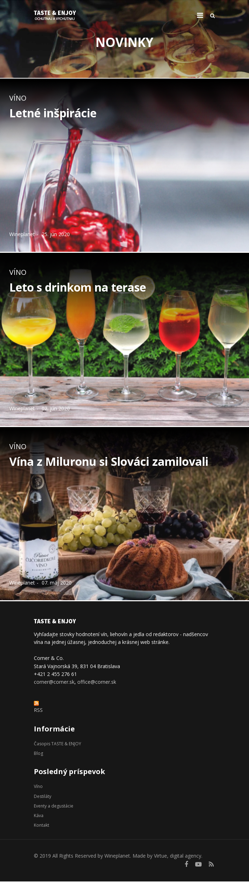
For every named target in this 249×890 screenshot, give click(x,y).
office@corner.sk (96, 681)
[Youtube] (198, 864)
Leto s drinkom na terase (77, 287)
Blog (38, 753)
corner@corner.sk (54, 681)
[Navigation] (200, 15)
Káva (38, 815)
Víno (17, 98)
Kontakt (41, 825)
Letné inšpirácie (53, 113)
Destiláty (42, 796)
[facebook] (186, 864)
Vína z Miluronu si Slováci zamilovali (108, 461)
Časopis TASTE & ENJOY (57, 744)
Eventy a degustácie (53, 806)
